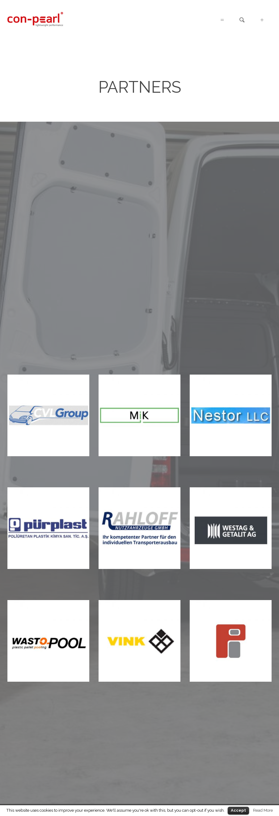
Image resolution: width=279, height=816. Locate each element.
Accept (238, 810)
